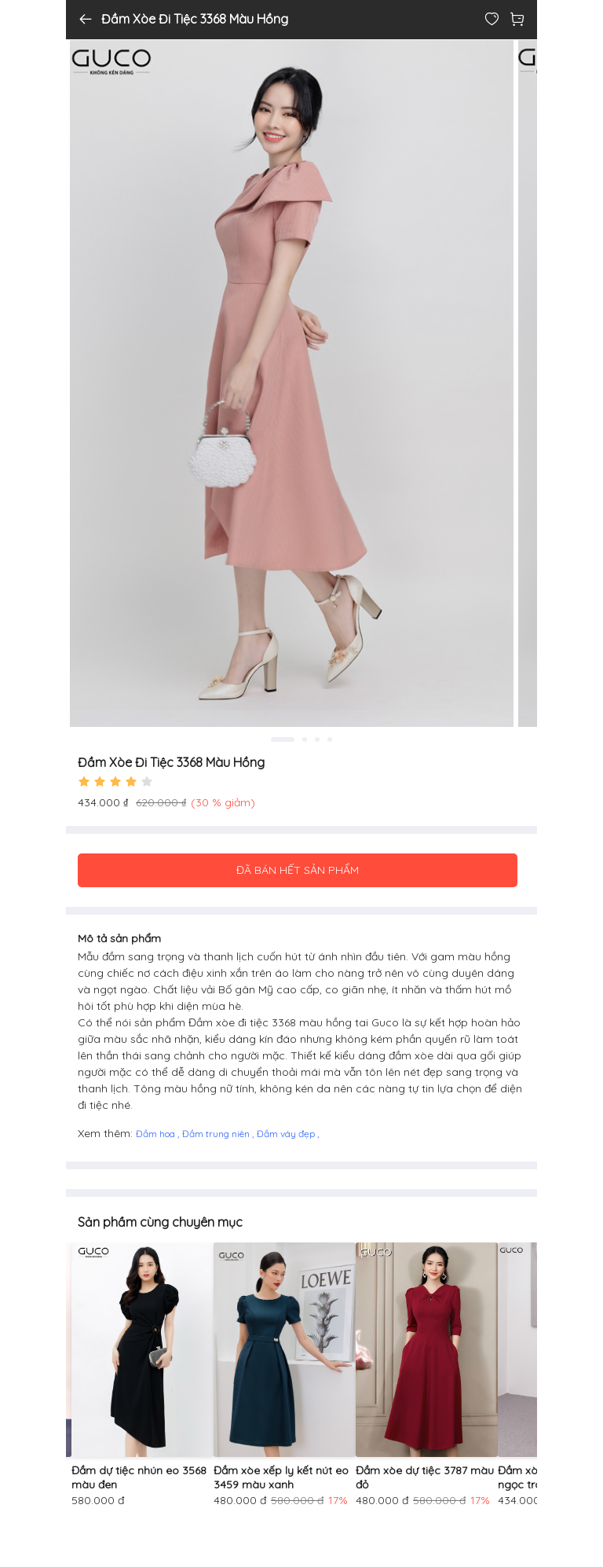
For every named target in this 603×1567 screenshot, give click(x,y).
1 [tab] (282, 739)
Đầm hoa (156, 1133)
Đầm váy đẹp (287, 1133)
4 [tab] (329, 739)
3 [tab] (317, 739)
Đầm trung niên (217, 1133)
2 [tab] (304, 739)
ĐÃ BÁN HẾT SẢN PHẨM (297, 870)
